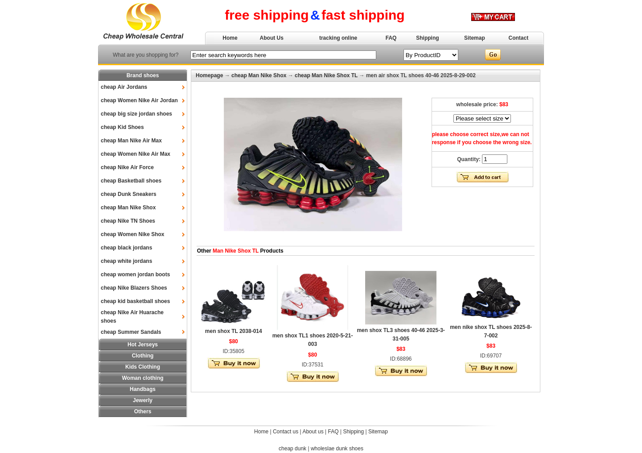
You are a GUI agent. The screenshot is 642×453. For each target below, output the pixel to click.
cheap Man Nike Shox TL (326, 75)
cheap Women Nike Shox (132, 234)
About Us (272, 38)
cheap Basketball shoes (131, 181)
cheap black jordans (126, 248)
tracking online (338, 38)
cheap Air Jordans (124, 87)
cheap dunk (292, 448)
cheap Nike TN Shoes (128, 221)
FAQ (391, 38)
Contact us (285, 431)
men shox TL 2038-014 (233, 331)
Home (229, 38)
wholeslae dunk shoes (337, 448)
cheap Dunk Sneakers (128, 194)
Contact (519, 38)
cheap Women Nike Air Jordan (139, 100)
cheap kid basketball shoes (135, 301)
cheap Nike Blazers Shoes (134, 288)
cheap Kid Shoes (122, 127)
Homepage (209, 75)
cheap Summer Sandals (131, 332)
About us (312, 431)
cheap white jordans (126, 261)
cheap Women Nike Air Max (135, 154)
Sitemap (474, 38)
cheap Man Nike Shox (128, 207)
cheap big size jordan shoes (136, 114)
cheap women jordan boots (135, 274)
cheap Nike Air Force (127, 167)
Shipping (427, 38)
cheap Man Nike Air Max (131, 140)
